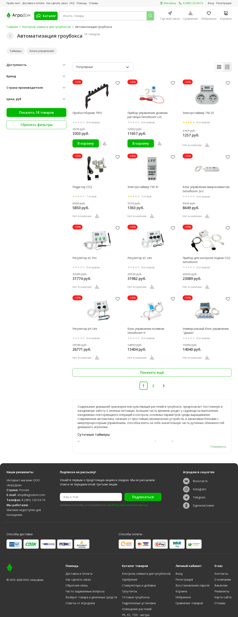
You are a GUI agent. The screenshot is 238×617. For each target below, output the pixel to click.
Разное (127, 603)
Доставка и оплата (33, 3)
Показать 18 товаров (36, 113)
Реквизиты (221, 568)
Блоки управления (43, 51)
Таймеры (16, 51)
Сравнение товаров (189, 580)
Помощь (82, 3)
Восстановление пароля (192, 562)
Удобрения (129, 556)
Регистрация (223, 3)
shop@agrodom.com (31, 472)
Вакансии (220, 562)
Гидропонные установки (139, 580)
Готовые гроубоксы (136, 574)
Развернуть (218, 423)
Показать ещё (152, 373)
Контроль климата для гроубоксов (46, 27)
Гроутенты (129, 568)
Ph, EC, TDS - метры (135, 591)
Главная (12, 27)
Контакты (221, 550)
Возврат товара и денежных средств (91, 574)
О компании (222, 556)
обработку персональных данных (127, 482)
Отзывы (93, 3)
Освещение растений (136, 586)
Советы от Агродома (80, 580)
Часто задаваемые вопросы (85, 568)
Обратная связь (77, 562)
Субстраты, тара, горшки (139, 597)
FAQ (72, 3)
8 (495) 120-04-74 (33, 477)
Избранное (183, 574)
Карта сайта (222, 574)
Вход (211, 3)
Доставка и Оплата (79, 550)
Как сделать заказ (57, 3)
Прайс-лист (13, 3)
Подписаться (143, 474)
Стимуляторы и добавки (139, 562)
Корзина (181, 568)
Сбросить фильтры (37, 125)
